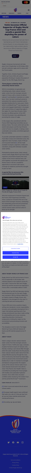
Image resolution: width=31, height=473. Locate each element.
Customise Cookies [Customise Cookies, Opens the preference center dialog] (15, 248)
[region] (15, 236)
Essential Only (15, 252)
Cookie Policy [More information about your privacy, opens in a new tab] (20, 243)
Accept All (15, 257)
